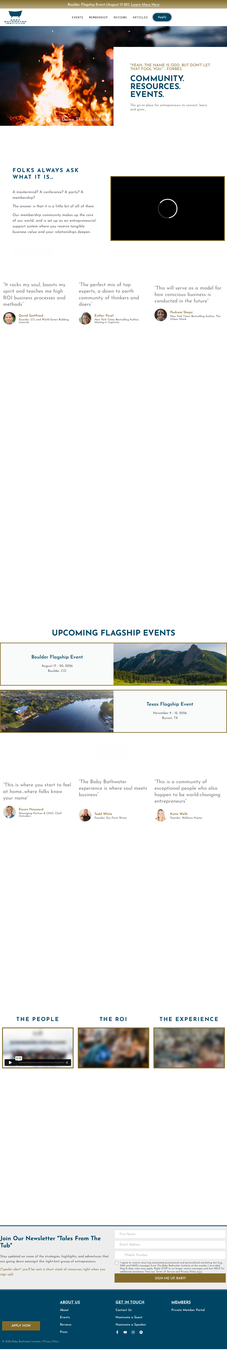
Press (63, 1332)
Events (65, 1317)
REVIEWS (120, 17)
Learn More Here (145, 4)
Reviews (65, 1324)
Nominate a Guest (129, 1317)
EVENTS (77, 17)
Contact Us (124, 1310)
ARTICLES (140, 17)
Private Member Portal (188, 1310)
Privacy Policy (51, 1341)
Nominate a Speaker (131, 1324)
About (64, 1310)
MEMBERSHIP (98, 17)
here (199, 1271)
